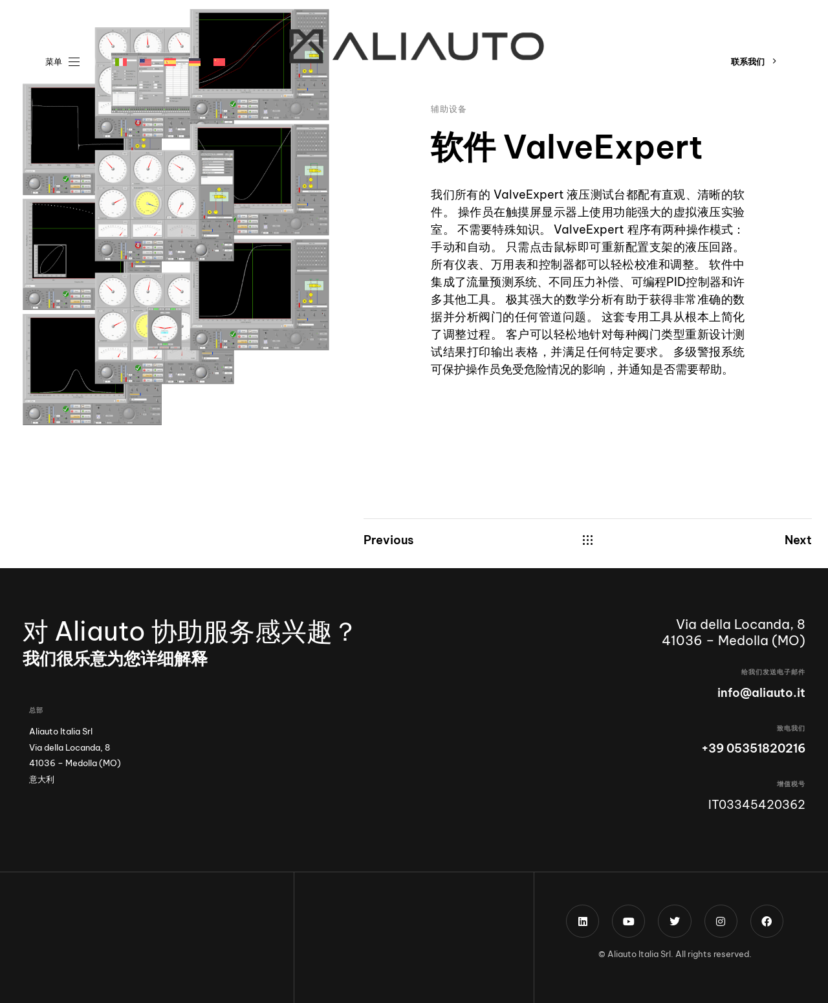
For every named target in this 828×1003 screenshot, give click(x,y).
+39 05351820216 (753, 748)
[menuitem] (121, 61)
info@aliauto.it (761, 692)
